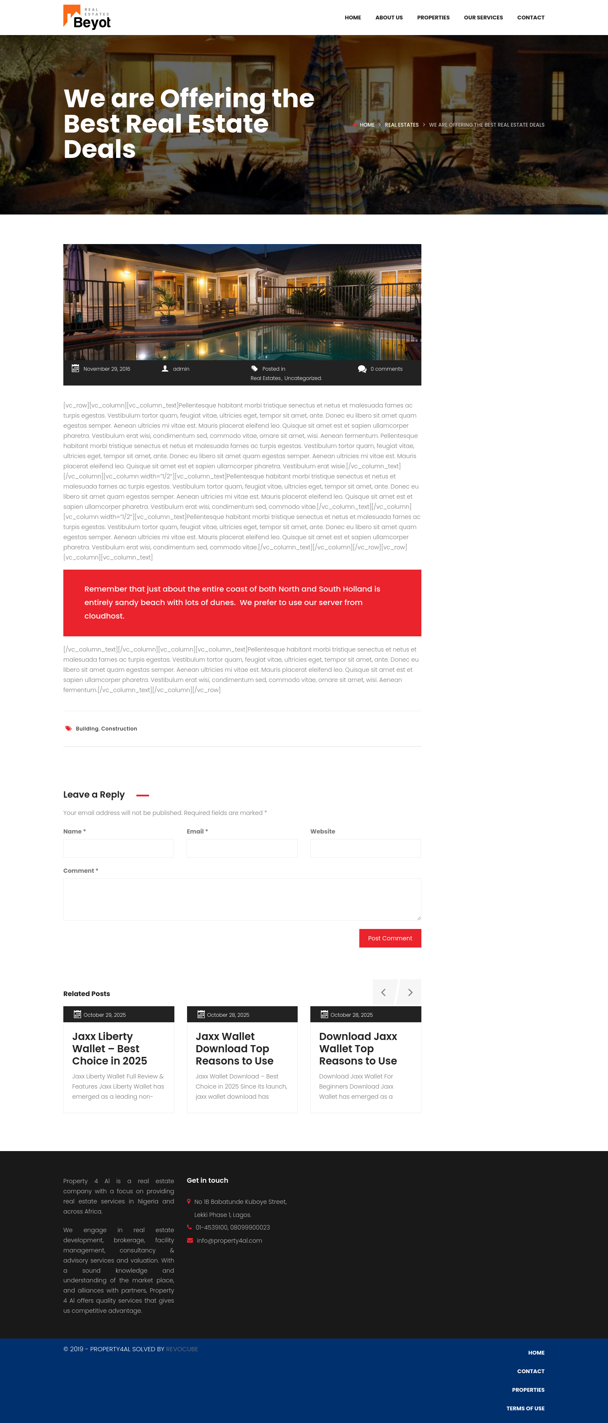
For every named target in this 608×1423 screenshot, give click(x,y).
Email (197, 831)
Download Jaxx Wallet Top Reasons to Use (358, 1048)
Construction (119, 728)
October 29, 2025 (105, 1014)
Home (353, 18)
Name (74, 831)
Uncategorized (303, 378)
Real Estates (402, 124)
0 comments (380, 369)
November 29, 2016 (107, 368)
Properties (433, 18)
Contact (531, 18)
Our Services (483, 18)
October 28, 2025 (228, 1014)
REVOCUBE (182, 1348)
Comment (80, 870)
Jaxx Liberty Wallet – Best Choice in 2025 (109, 1048)
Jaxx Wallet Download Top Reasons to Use (235, 1048)
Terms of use (526, 1408)
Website (322, 831)
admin (181, 368)
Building (87, 728)
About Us (389, 18)
